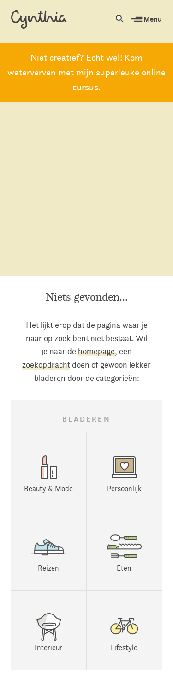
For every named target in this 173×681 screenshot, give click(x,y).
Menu (146, 19)
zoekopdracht (46, 365)
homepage (96, 351)
